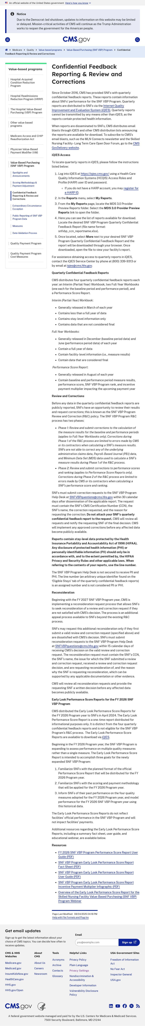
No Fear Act (117, 969)
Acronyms (58, 959)
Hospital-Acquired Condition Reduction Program (22, 82)
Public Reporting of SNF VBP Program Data (27, 217)
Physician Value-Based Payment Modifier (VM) (24, 151)
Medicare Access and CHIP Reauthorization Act (26, 137)
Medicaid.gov (13, 968)
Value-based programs (50, 50)
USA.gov (115, 980)
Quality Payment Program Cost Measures (25, 255)
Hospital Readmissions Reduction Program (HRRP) (26, 97)
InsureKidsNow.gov (16, 973)
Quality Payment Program (25, 243)
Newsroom (40, 973)
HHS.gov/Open (14, 990)
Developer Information (83, 985)
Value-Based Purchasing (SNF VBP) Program (89, 50)
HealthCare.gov (14, 979)
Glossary (57, 976)
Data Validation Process (25, 233)
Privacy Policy (78, 959)
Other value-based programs (21, 124)
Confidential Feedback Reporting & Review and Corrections (25, 195)
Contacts (57, 970)
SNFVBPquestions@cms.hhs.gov (91, 497)
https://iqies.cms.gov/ (95, 173)
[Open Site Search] (137, 39)
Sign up (127, 942)
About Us (39, 962)
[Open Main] (7, 39)
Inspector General (121, 974)
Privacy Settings (79, 970)
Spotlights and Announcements (21, 174)
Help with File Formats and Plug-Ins (70, 917)
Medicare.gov (13, 962)
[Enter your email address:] (97, 942)
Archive (56, 965)
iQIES (105, 737)
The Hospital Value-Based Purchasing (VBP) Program (26, 111)
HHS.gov (10, 984)
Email (78, 934)
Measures (18, 226)
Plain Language (79, 965)
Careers (39, 968)
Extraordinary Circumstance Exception (27, 207)
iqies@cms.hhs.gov (79, 265)
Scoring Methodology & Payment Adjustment (25, 184)
